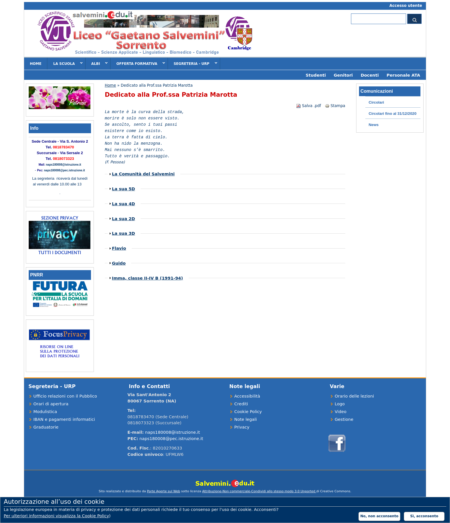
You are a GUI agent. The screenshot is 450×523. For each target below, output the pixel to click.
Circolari (376, 102)
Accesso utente (405, 5)
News (373, 125)
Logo (340, 403)
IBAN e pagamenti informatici (64, 419)
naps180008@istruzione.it (63, 164)
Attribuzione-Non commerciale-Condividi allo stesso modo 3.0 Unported (259, 491)
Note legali (245, 419)
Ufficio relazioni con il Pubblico (65, 396)
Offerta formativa (137, 63)
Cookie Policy (248, 411)
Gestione (344, 419)
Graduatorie (45, 427)
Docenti (370, 75)
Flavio (119, 248)
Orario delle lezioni (354, 396)
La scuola (64, 63)
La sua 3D (123, 233)
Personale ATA (403, 75)
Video (340, 411)
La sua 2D (123, 218)
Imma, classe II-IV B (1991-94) (147, 278)
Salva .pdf (308, 106)
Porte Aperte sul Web (163, 491)
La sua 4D (123, 203)
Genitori (343, 75)
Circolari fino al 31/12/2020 (392, 113)
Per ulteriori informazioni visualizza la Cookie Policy (56, 516)
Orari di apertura (50, 403)
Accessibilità (247, 396)
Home (35, 64)
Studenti (316, 75)
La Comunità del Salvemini (143, 173)
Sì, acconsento (424, 516)
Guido (119, 263)
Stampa (335, 106)
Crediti (241, 403)
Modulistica (45, 411)
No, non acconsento (379, 516)
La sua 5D (123, 188)
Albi (97, 63)
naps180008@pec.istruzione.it (64, 170)
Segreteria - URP (192, 63)
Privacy (241, 427)
